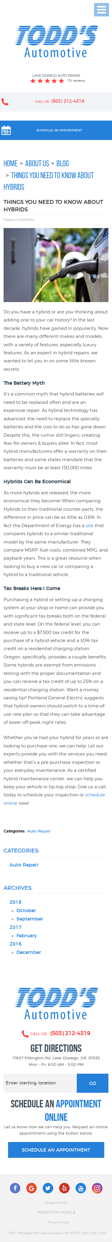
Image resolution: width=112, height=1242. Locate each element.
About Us (37, 163)
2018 (16, 902)
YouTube (81, 1188)
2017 (16, 927)
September (29, 919)
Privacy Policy (58, 1222)
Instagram (97, 1188)
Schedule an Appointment (59, 130)
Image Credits (56, 1202)
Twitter (48, 1188)
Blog (62, 163)
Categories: (21, 851)
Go (92, 1083)
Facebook (15, 1188)
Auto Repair (38, 831)
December (28, 952)
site (89, 525)
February (26, 936)
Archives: (18, 888)
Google (31, 1188)
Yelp (64, 1188)
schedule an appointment (56, 1150)
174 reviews (76, 81)
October (26, 911)
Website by (56, 1212)
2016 (16, 944)
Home (11, 163)
